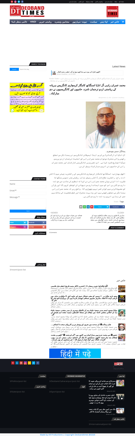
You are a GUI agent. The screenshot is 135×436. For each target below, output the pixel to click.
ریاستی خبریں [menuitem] (45, 21)
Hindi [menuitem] (33, 21)
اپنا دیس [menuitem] (104, 21)
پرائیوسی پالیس (99, 1)
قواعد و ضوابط (89, 1)
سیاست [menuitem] (93, 21)
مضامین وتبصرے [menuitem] (62, 21)
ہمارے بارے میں (108, 1)
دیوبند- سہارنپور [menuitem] (79, 21)
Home (51, 78)
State (57, 78)
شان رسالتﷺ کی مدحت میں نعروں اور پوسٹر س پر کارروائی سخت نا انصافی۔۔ (81, 325)
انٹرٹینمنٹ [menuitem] (112, 26)
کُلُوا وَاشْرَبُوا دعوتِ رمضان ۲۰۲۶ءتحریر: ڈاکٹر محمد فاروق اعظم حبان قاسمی (79, 286)
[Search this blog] (32, 69)
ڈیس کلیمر (81, 1)
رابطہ (115, 1)
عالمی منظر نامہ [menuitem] (19, 21)
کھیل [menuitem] (121, 26)
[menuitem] (123, 21)
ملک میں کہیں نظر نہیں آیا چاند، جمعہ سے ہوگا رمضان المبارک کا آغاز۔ (102, 410)
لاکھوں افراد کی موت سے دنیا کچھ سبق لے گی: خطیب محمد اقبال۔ (78, 72)
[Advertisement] (67, 46)
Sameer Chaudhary (119, 97)
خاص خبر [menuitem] (114, 21)
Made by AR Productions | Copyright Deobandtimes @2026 (67, 434)
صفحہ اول (121, 1)
